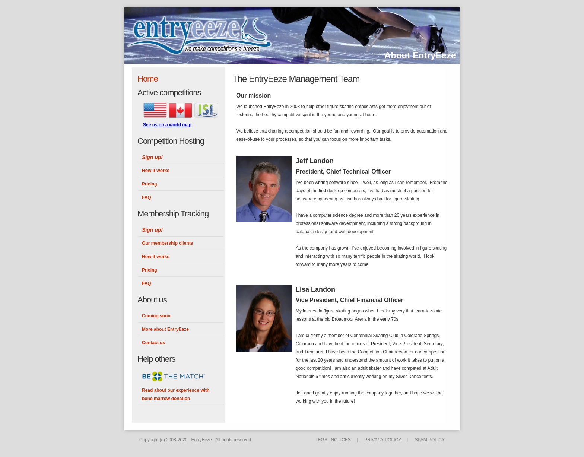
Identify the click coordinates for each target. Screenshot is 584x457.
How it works (155, 170)
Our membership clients (167, 243)
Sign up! (152, 157)
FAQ (146, 197)
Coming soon (156, 315)
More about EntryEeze (165, 329)
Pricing (149, 184)
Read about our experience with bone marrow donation (175, 394)
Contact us (153, 342)
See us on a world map (167, 124)
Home (147, 78)
